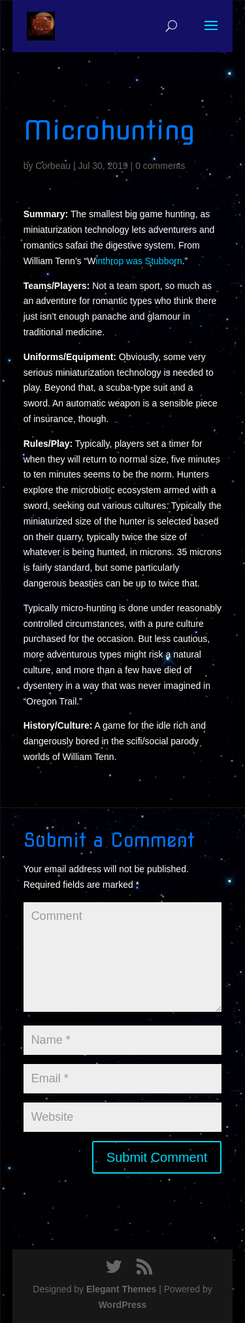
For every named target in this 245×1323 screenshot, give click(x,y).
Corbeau (53, 165)
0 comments (160, 165)
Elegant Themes (121, 1289)
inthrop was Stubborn (138, 261)
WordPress (123, 1305)
